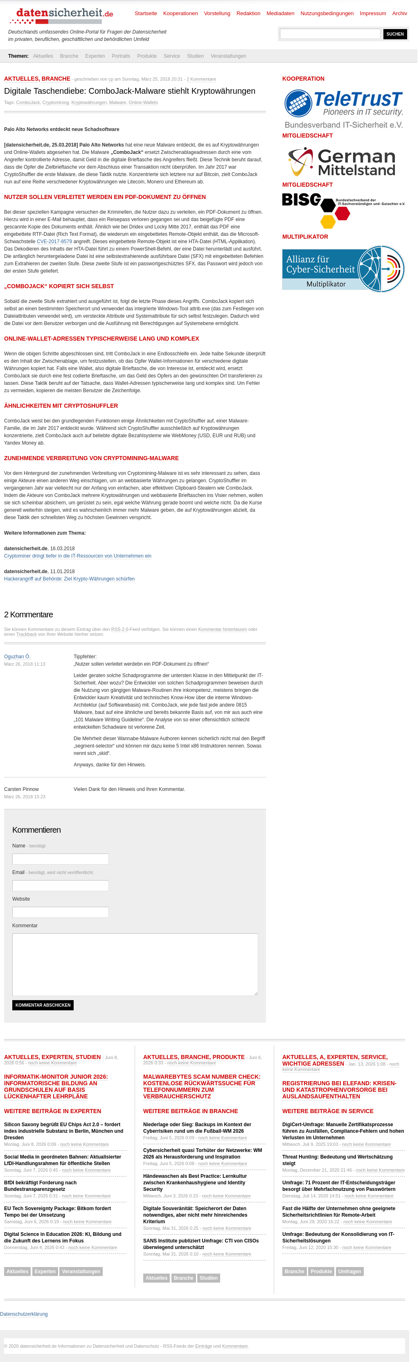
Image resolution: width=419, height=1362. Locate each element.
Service (172, 56)
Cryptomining (56, 102)
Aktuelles (43, 56)
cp (110, 79)
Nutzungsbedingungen (327, 13)
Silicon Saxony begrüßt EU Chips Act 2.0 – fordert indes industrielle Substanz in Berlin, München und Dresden (63, 1131)
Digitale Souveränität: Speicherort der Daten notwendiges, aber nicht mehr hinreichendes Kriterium (195, 1215)
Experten (95, 56)
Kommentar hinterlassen (222, 629)
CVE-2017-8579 (54, 241)
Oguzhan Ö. (17, 657)
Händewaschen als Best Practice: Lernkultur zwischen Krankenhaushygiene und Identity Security (195, 1182)
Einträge (203, 1346)
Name (28, 846)
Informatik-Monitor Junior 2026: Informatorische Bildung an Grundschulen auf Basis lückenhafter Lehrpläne (56, 1086)
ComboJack (28, 102)
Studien (195, 56)
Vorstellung (217, 13)
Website (21, 899)
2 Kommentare (201, 79)
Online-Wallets (143, 102)
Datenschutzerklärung (24, 1314)
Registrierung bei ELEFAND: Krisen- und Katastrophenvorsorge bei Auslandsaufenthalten (339, 1090)
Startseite (146, 13)
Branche (69, 56)
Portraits (121, 56)
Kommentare (235, 1346)
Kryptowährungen (89, 102)
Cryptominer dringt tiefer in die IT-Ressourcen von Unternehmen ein (77, 556)
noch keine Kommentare (52, 1062)
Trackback (26, 634)
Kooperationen (180, 13)
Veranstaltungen (228, 56)
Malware (117, 102)
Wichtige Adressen (313, 1063)
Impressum (373, 13)
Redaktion (249, 13)
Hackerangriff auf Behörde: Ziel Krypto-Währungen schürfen (69, 579)
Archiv (399, 13)
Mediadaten (281, 13)
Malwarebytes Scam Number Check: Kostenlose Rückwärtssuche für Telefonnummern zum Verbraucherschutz (202, 1086)
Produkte (147, 56)
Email (53, 872)
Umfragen (349, 1271)
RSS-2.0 (119, 629)
